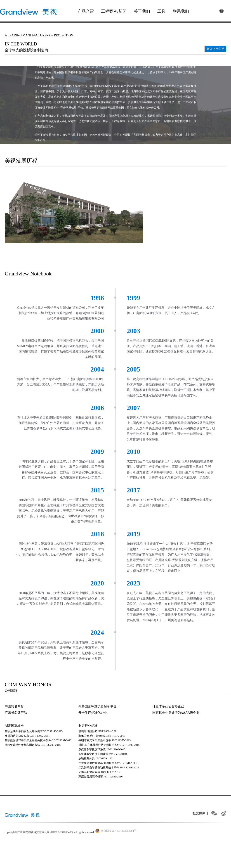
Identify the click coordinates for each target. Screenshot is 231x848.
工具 (161, 11)
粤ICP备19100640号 (62, 832)
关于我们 (142, 11)
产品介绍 (86, 11)
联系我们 (181, 11)
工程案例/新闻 (114, 11)
